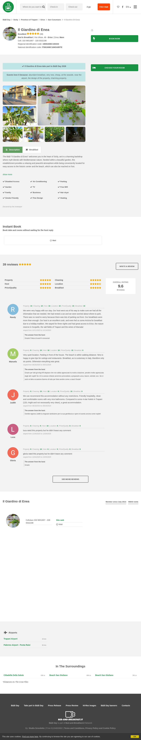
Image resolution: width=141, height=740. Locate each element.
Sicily (15, 20)
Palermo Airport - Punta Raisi (17, 645)
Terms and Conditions (74, 728)
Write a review (127, 266)
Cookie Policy (109, 728)
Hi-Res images (89, 705)
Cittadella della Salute (14, 675)
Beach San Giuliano (58, 675)
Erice (42, 20)
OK (134, 736)
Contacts (126, 705)
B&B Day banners (109, 705)
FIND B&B (103, 7)
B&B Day (6, 20)
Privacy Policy (91, 728)
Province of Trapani (29, 20)
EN (128, 7)
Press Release (54, 705)
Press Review (72, 705)
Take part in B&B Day (33, 705)
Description (13, 150)
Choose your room (109, 67)
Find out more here (30, 736)
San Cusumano (54, 20)
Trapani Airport (10, 639)
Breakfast (32, 150)
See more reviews (70, 479)
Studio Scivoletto (36, 728)
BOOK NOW (106, 38)
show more (7, 174)
